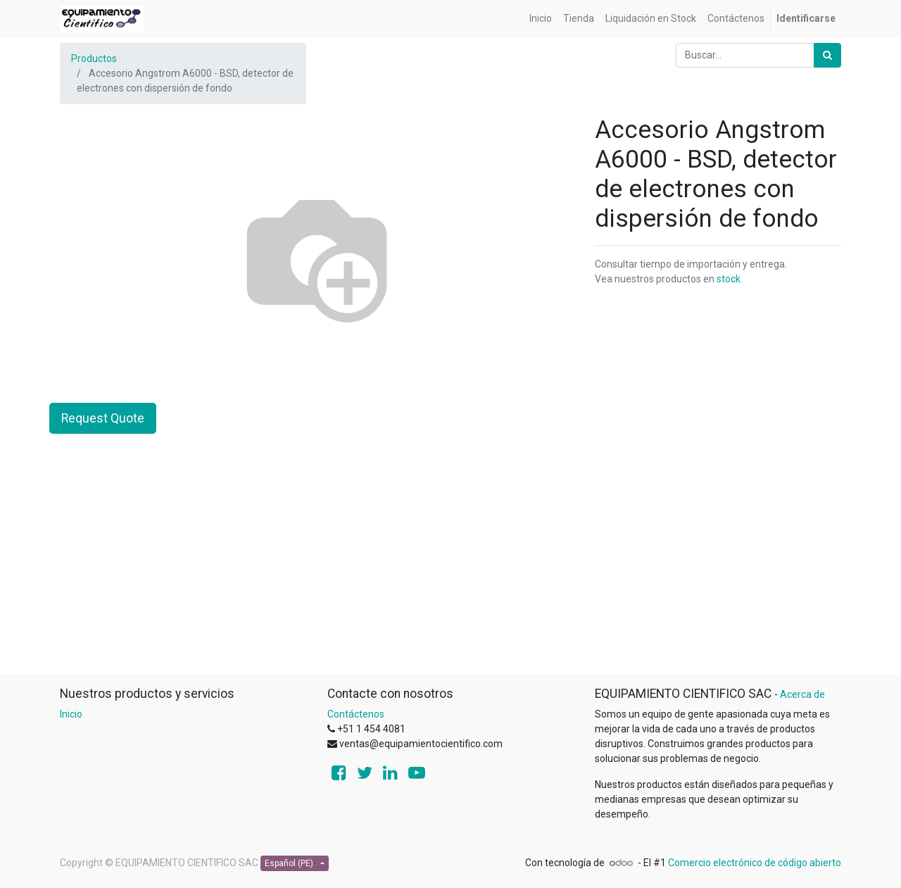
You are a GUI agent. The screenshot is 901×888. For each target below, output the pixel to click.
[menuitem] (540, 19)
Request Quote (102, 418)
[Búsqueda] (827, 55)
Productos (94, 58)
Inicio (71, 714)
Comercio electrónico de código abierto (754, 862)
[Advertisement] (450, 575)
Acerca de (802, 694)
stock (729, 278)
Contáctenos (355, 714)
